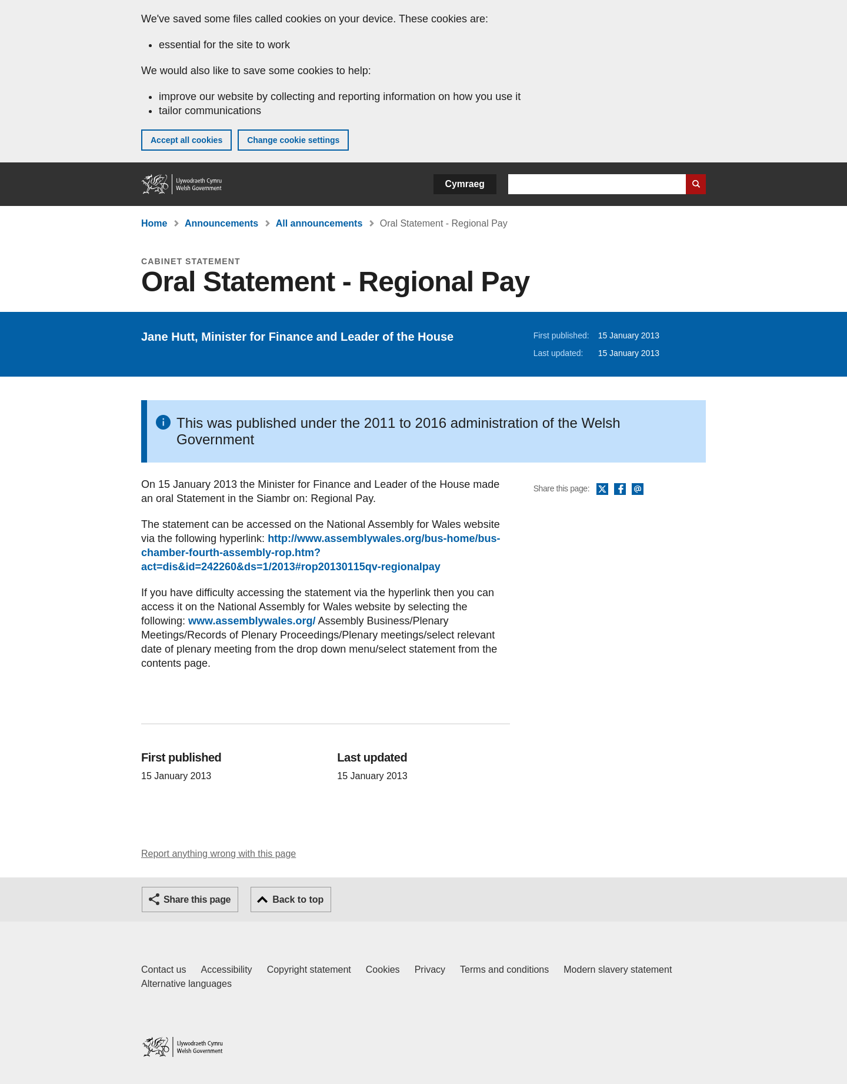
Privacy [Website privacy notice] (430, 970)
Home (154, 223)
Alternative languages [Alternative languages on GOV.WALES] (186, 984)
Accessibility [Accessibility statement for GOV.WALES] (226, 970)
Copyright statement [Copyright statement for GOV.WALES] (309, 970)
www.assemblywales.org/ (251, 621)
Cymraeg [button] (465, 184)
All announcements (319, 223)
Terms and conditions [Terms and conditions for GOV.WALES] (504, 970)
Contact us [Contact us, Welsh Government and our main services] (163, 970)
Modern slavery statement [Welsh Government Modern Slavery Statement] (617, 970)
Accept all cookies (186, 140)
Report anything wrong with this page (218, 854)
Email (637, 489)
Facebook (620, 489)
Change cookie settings (293, 140)
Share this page (197, 900)
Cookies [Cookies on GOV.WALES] (383, 970)
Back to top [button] (298, 900)
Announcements (221, 223)
